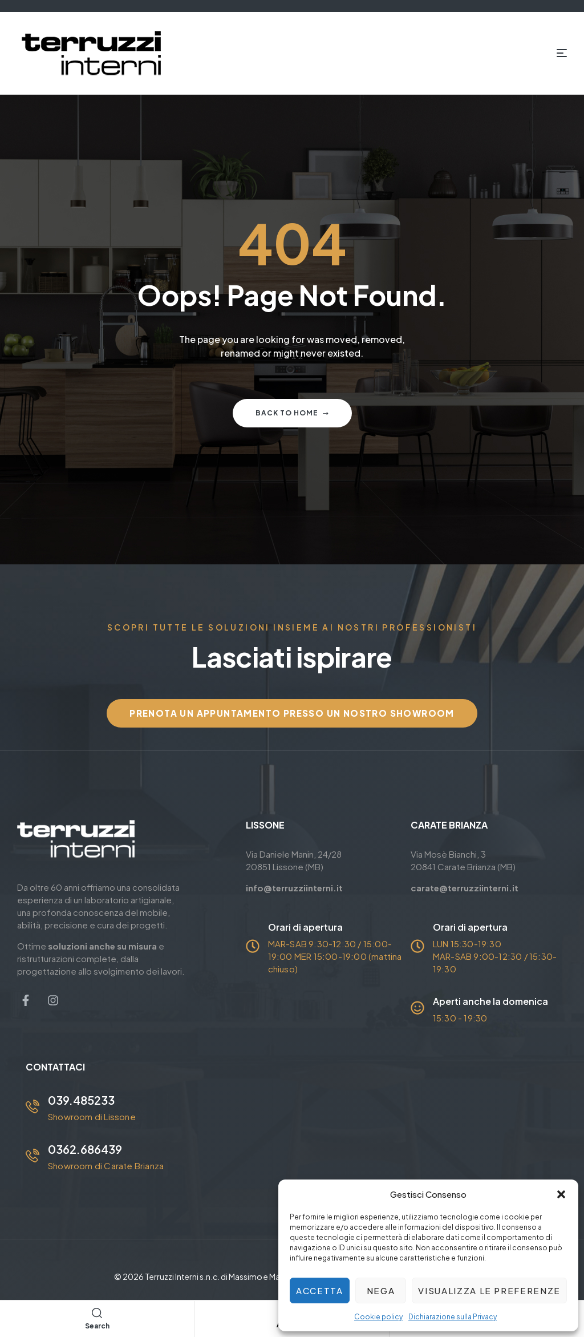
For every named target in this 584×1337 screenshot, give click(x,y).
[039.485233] (32, 1106)
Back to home (292, 413)
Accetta (319, 1290)
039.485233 (81, 1100)
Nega (381, 1290)
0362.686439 (85, 1149)
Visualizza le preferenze (489, 1290)
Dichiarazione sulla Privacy (452, 1316)
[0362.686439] (32, 1155)
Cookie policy (378, 1316)
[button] (561, 1194)
